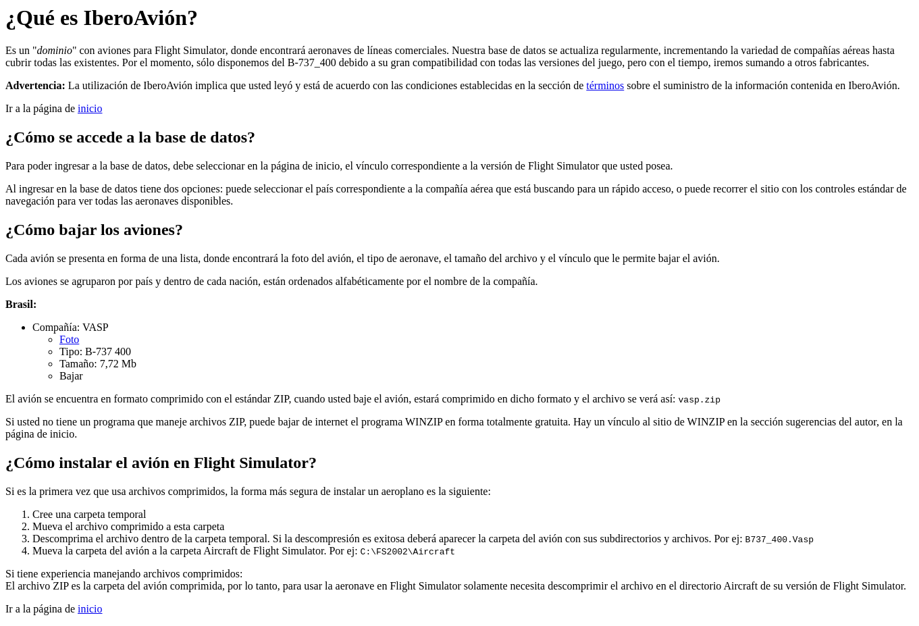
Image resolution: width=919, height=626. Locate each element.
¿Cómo (30, 137)
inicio (90, 108)
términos (605, 85)
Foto (69, 339)
